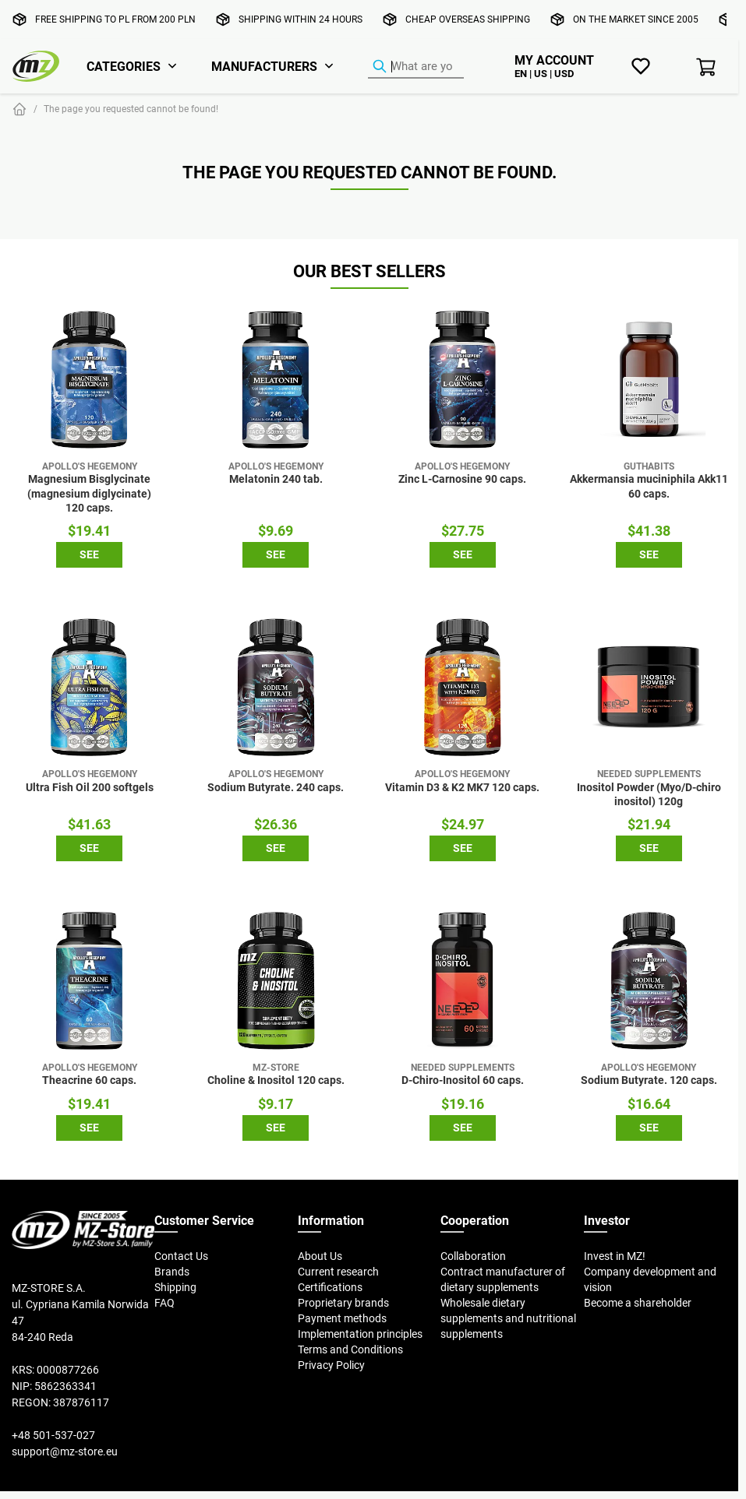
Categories (124, 66)
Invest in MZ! (614, 1256)
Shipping (175, 1287)
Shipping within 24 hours (300, 19)
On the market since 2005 (635, 19)
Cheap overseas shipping (467, 19)
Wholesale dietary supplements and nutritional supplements (508, 1318)
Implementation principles (360, 1333)
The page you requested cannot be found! (131, 109)
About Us (320, 1256)
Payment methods (342, 1318)
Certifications (330, 1287)
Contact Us (181, 1256)
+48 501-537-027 (53, 1435)
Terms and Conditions (350, 1349)
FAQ (164, 1302)
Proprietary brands (343, 1302)
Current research (338, 1271)
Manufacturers (264, 66)
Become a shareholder (637, 1302)
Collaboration (473, 1256)
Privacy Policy (331, 1365)
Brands (171, 1271)
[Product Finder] (416, 67)
